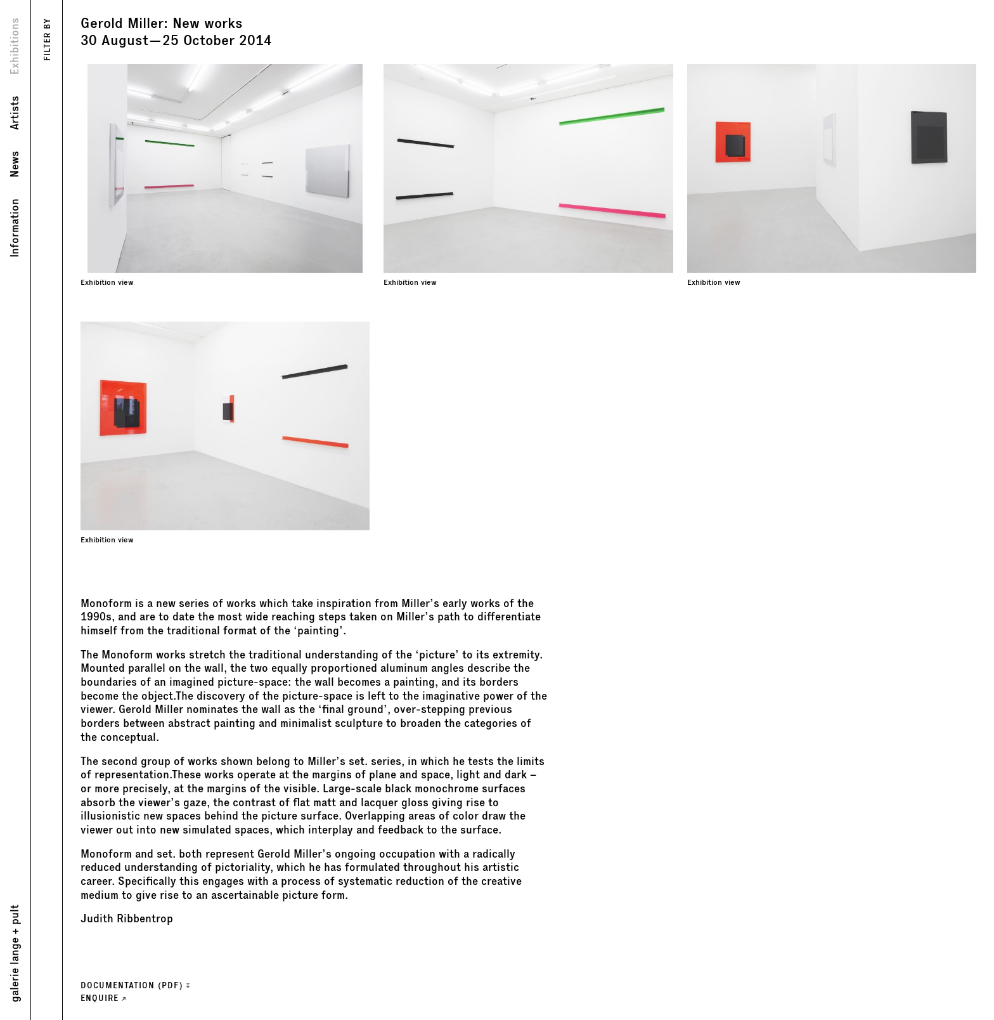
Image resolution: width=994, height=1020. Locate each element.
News (15, 164)
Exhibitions (15, 46)
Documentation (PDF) (135, 985)
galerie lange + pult (15, 953)
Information (15, 228)
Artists (15, 113)
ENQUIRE (103, 998)
